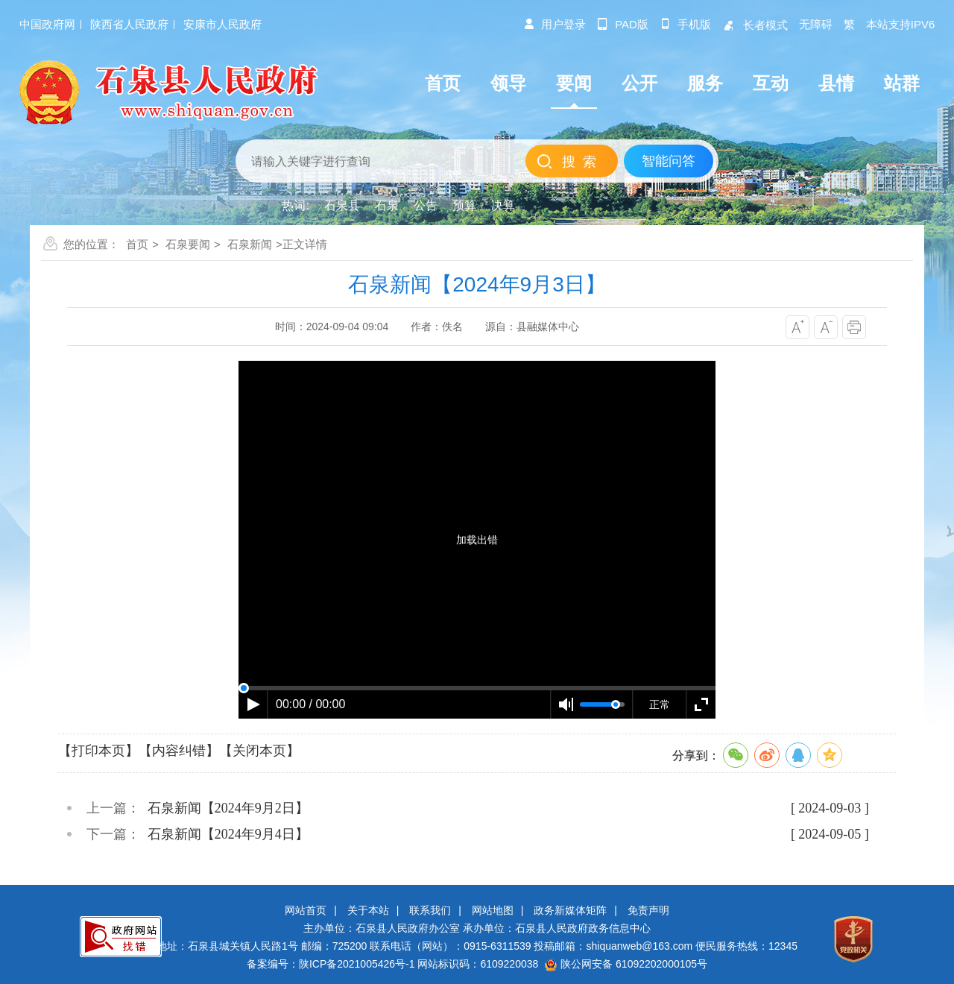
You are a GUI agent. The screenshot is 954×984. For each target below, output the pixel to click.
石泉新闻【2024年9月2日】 (228, 808)
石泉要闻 (187, 244)
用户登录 (554, 24)
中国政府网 (47, 24)
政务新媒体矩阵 (570, 910)
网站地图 (493, 910)
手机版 (685, 24)
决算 (503, 205)
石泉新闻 (249, 244)
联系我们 (430, 910)
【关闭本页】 (259, 750)
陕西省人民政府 (129, 24)
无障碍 (816, 24)
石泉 (387, 205)
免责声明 (648, 910)
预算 (464, 205)
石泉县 (342, 205)
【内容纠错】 (179, 750)
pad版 (622, 24)
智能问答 (668, 161)
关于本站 (368, 910)
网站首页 (305, 910)
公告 (425, 205)
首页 (137, 244)
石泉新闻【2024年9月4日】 (228, 834)
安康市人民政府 (222, 24)
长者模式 (755, 25)
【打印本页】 (98, 750)
